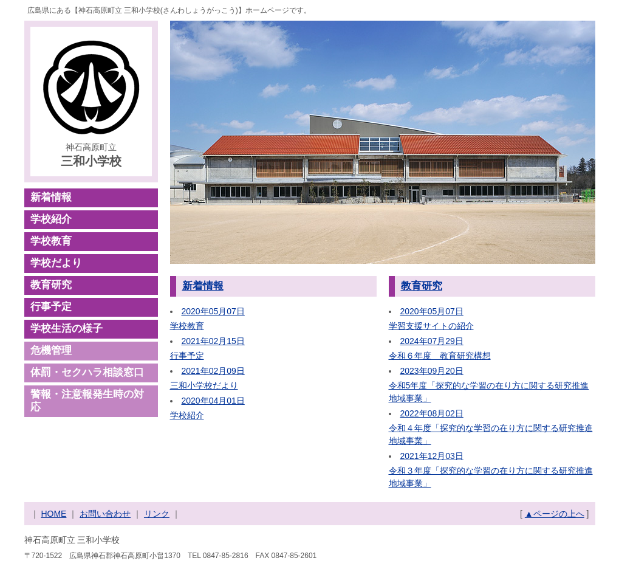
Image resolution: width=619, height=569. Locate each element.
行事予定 (51, 306)
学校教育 (51, 241)
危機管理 (51, 350)
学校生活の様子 (66, 328)
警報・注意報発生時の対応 (87, 400)
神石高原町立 (91, 156)
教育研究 (51, 285)
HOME (53, 514)
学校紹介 (51, 219)
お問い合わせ (105, 514)
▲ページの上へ (554, 514)
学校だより (56, 263)
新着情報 (51, 197)
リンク (156, 514)
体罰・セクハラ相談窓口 (87, 372)
